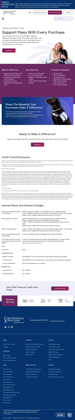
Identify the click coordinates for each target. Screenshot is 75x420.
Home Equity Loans (9, 384)
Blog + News (7, 355)
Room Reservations (9, 360)
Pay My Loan (7, 369)
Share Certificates (54, 357)
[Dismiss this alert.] (73, 2)
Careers (5, 347)
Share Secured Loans (9, 395)
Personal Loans (7, 377)
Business (51, 365)
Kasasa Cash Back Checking (34, 344)
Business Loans (53, 374)
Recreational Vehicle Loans (11, 392)
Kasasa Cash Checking (33, 347)
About (5, 340)
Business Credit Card (55, 372)
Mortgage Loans (8, 387)
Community (6, 351)
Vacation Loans (8, 382)
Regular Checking (31, 349)
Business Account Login (56, 377)
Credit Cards (7, 400)
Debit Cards (29, 354)
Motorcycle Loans (8, 390)
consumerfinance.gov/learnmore (33, 243)
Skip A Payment (8, 372)
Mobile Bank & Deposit (33, 372)
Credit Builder (7, 374)
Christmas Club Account (56, 349)
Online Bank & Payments (33, 369)
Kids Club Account (54, 347)
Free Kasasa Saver (54, 344)
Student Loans (7, 397)
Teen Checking (30, 352)
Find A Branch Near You (57, 321)
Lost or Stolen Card (32, 377)
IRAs (50, 360)
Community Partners (9, 358)
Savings (51, 340)
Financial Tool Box (31, 374)
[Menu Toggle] (3, 18)
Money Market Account (56, 354)
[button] (29, 12)
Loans (4, 365)
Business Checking (54, 369)
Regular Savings (53, 352)
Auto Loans (6, 379)
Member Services (31, 365)
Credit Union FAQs (8, 344)
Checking (28, 340)
